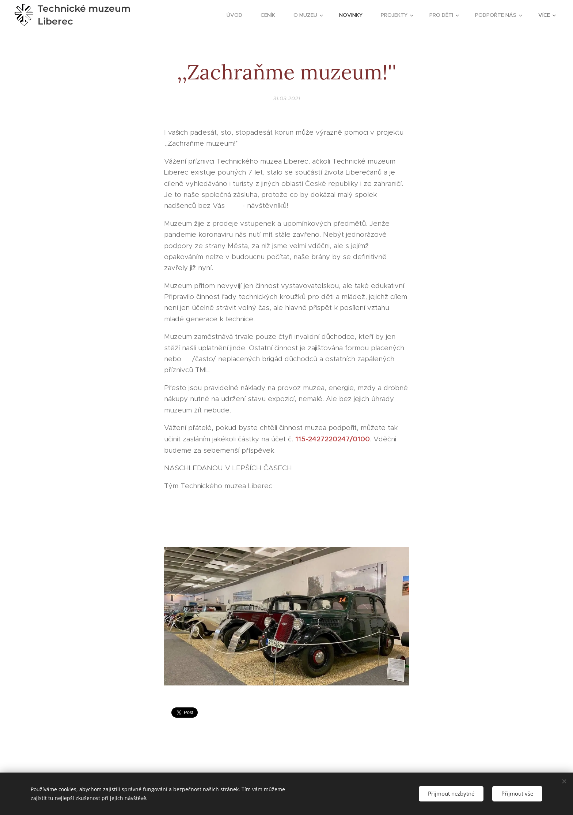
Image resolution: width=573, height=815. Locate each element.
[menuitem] (238, 15)
